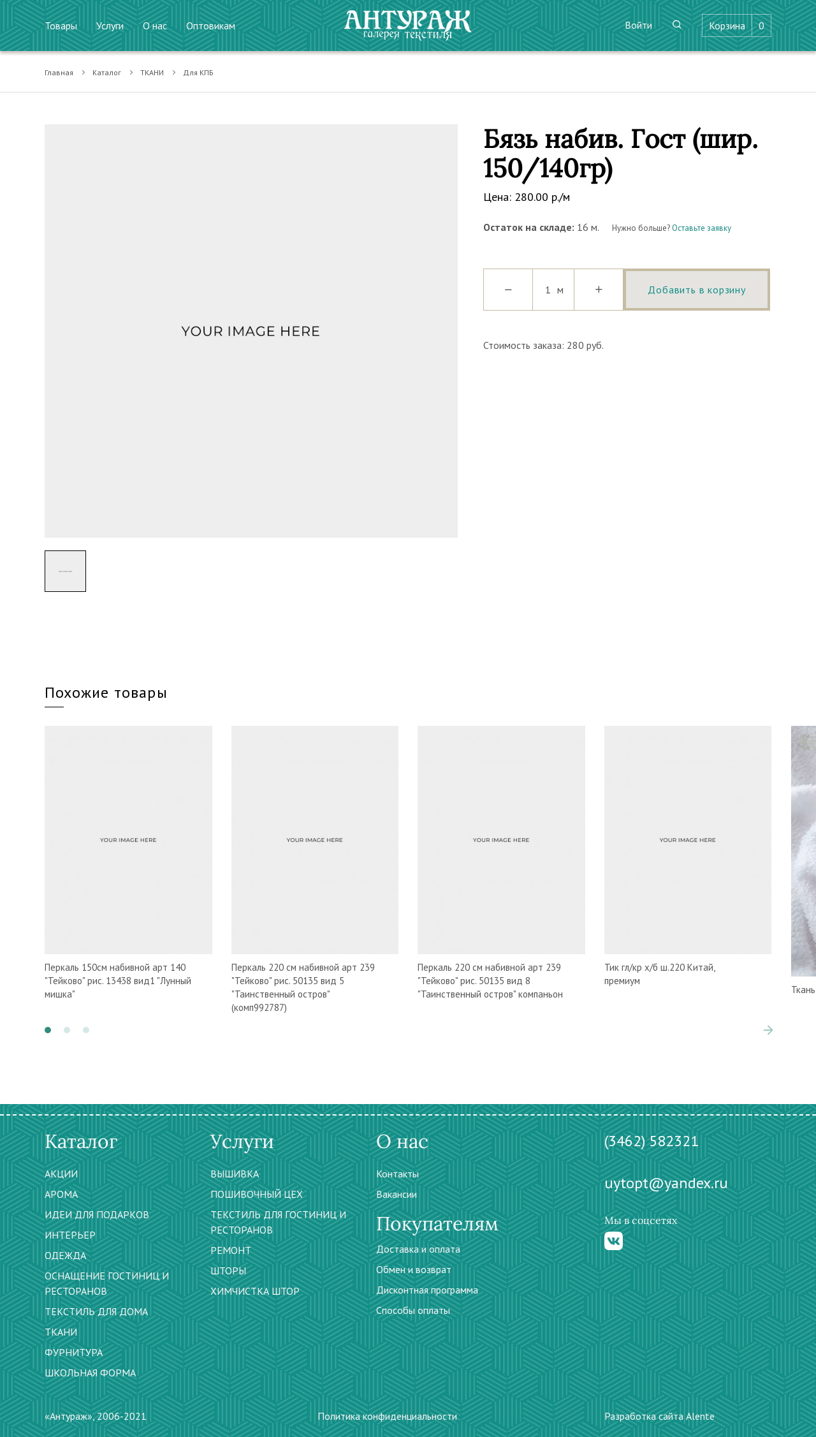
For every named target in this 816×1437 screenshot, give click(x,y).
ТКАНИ (152, 72)
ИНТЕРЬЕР (70, 1234)
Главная (59, 72)
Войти (638, 24)
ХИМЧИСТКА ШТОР (255, 1291)
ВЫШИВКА (234, 1173)
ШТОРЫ (228, 1270)
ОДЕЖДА (65, 1255)
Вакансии (396, 1194)
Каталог (106, 72)
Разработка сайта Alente (659, 1416)
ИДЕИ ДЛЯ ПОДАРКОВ (97, 1214)
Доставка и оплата (418, 1248)
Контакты (397, 1173)
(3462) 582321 (651, 1141)
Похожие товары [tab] (106, 692)
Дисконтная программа (427, 1289)
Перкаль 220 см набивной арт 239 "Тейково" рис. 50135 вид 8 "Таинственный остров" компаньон (490, 980)
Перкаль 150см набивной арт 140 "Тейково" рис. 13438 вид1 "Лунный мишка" (118, 980)
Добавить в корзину (696, 289)
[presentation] (768, 1030)
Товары (61, 25)
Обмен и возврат (413, 1269)
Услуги (110, 25)
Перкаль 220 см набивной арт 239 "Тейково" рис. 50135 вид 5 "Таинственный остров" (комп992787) (303, 987)
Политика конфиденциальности (387, 1416)
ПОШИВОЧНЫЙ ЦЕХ (256, 1194)
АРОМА (61, 1194)
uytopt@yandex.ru (666, 1183)
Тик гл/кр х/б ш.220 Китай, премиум (659, 974)
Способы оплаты (413, 1310)
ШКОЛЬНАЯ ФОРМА (90, 1372)
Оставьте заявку (701, 228)
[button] (47, 1030)
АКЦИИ (61, 1173)
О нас (155, 25)
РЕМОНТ (230, 1250)
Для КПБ (198, 72)
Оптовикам (210, 25)
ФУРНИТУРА (74, 1352)
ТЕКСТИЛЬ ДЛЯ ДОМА (96, 1311)
